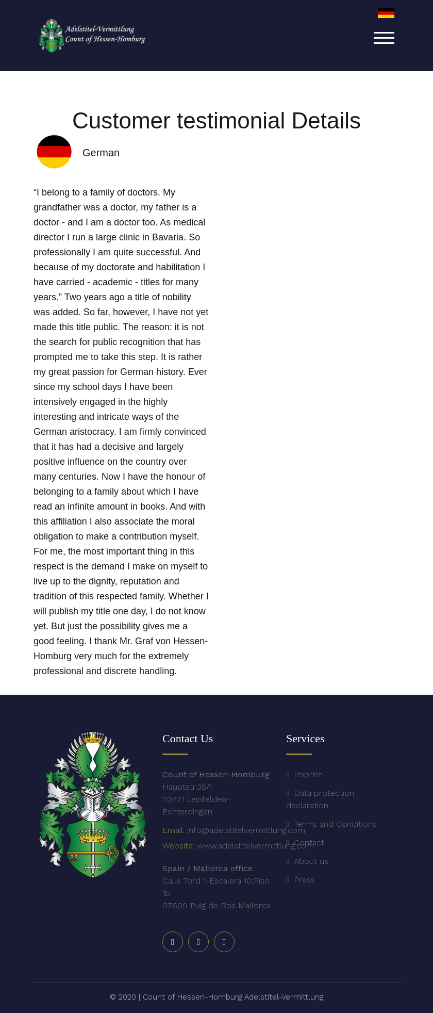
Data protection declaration (320, 799)
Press (304, 880)
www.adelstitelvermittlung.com (255, 846)
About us (311, 861)
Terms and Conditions (335, 824)
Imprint (308, 774)
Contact (309, 842)
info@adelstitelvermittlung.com (246, 830)
